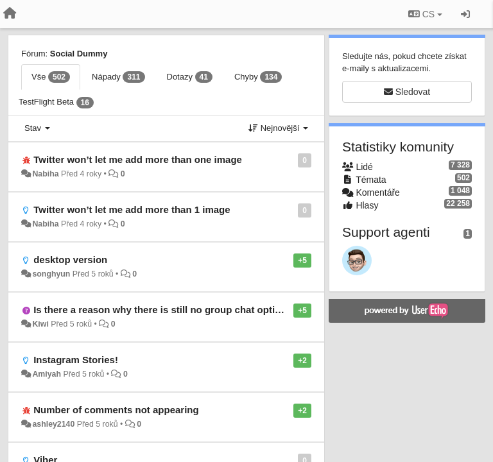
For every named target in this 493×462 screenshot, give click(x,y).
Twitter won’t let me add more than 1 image (131, 209)
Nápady (118, 77)
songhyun (51, 274)
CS (425, 14)
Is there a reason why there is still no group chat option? (162, 309)
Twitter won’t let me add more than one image (137, 159)
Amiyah (46, 374)
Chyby (258, 77)
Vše (50, 77)
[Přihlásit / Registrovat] (465, 14)
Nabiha (45, 173)
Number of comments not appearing (116, 409)
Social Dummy (79, 53)
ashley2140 (53, 424)
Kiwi (40, 324)
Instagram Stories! (75, 359)
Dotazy (189, 77)
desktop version (70, 259)
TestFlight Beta (56, 102)
